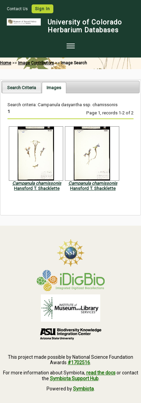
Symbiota (83, 388)
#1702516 (79, 362)
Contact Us (18, 8)
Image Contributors (36, 63)
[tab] (21, 87)
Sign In (42, 8)
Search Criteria (21, 87)
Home (5, 63)
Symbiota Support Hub (74, 378)
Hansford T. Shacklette (36, 188)
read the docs (101, 372)
